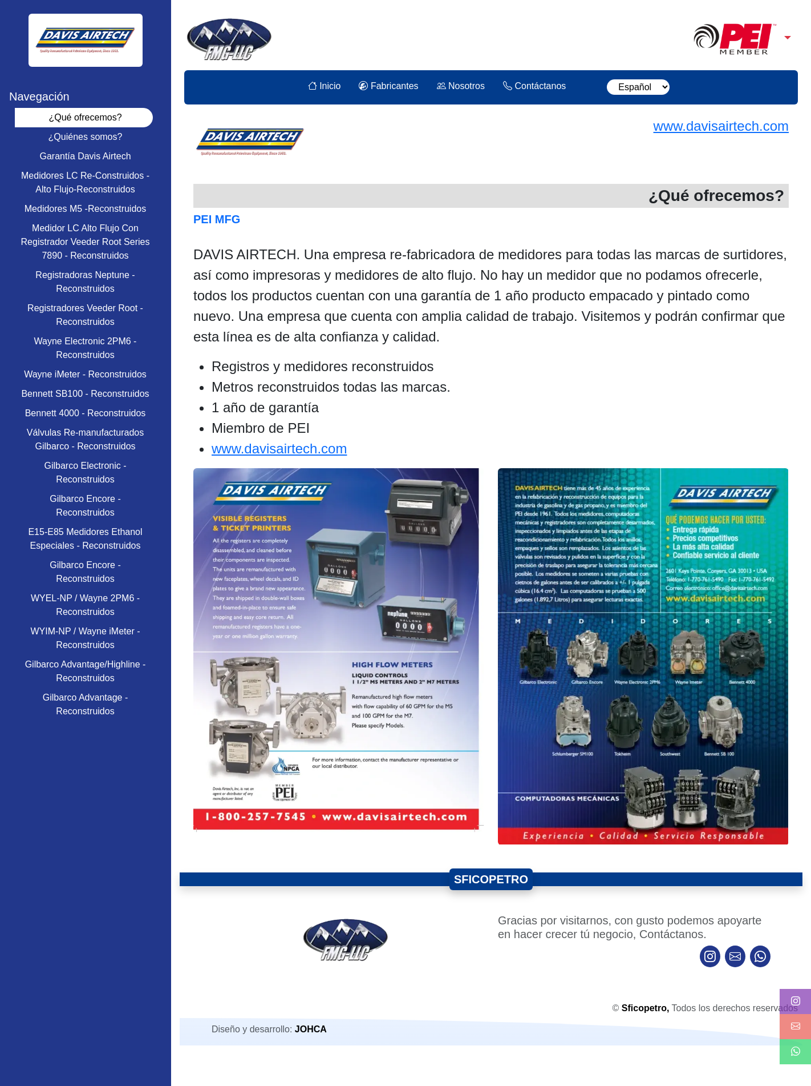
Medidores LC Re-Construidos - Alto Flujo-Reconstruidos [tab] (85, 182)
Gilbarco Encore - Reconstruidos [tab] (85, 505)
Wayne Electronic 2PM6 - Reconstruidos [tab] (85, 348)
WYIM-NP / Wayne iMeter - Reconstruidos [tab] (85, 638)
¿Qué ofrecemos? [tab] (84, 117)
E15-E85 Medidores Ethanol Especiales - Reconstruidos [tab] (85, 538)
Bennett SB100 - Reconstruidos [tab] (85, 394)
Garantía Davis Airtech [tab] (85, 156)
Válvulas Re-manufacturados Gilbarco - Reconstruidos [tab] (85, 439)
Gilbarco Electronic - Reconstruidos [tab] (85, 472)
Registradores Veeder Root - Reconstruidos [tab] (85, 315)
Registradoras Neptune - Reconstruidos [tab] (85, 281)
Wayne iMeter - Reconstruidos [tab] (85, 374)
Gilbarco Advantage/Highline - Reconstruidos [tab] (85, 671)
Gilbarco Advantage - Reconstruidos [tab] (85, 704)
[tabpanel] (491, 514)
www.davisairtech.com (721, 126)
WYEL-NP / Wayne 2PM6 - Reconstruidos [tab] (85, 605)
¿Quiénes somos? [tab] (85, 137)
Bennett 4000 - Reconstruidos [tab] (85, 413)
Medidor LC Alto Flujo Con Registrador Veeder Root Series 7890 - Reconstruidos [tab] (85, 241)
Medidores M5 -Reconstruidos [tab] (85, 209)
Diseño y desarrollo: (269, 1029)
